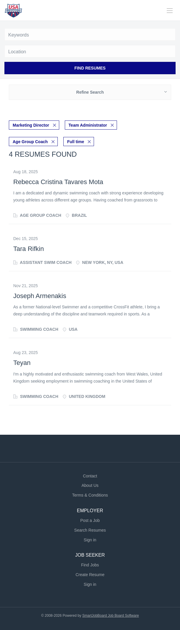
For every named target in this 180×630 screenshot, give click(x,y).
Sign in (90, 540)
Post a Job (90, 520)
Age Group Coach (30, 141)
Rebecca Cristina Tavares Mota (58, 182)
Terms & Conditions (90, 495)
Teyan (22, 362)
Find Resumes (90, 68)
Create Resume (89, 574)
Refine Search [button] (90, 92)
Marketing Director (31, 125)
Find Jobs (90, 565)
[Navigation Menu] (170, 10)
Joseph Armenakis (39, 296)
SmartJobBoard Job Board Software (110, 616)
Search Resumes (90, 530)
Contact (90, 476)
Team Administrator (88, 125)
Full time (75, 141)
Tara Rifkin (28, 248)
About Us (90, 485)
